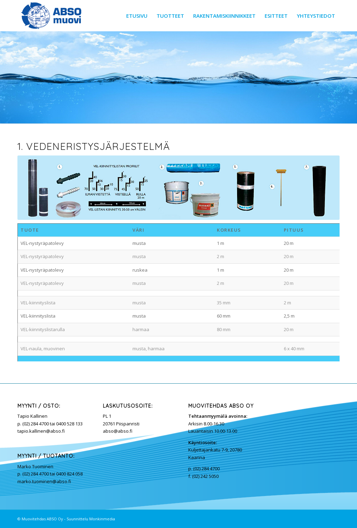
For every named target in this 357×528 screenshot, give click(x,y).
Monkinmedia (102, 518)
